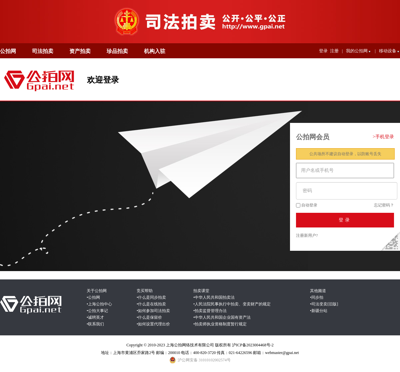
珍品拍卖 (117, 51)
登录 (323, 50)
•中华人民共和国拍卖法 (214, 297)
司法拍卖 (42, 51)
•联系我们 (95, 324)
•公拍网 (93, 297)
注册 (334, 50)
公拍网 (8, 51)
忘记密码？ (384, 205)
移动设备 (389, 51)
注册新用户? (307, 235)
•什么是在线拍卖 (151, 304)
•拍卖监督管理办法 (210, 310)
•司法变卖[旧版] (324, 304)
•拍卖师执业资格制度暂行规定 (220, 324)
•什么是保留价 (149, 317)
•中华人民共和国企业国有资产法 (222, 317)
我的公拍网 (358, 51)
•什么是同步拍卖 (151, 297)
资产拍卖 (80, 51)
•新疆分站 (318, 310)
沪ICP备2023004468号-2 (253, 345)
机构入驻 (154, 51)
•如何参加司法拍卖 (153, 310)
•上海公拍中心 (99, 304)
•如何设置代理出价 (153, 324)
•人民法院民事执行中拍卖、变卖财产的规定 (232, 304)
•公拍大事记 (97, 310)
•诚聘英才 (95, 317)
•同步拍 (316, 297)
